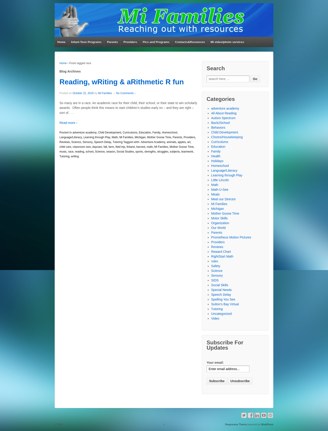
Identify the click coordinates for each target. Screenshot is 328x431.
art (188, 142)
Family (156, 132)
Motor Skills (219, 218)
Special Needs (221, 290)
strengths (150, 151)
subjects (175, 151)
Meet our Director (223, 199)
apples (182, 142)
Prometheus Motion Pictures (231, 237)
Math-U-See (219, 189)
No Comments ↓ (126, 93)
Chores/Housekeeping (227, 137)
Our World (218, 228)
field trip (120, 146)
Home (61, 42)
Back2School (220, 123)
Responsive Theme (236, 424)
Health (215, 156)
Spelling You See (223, 299)
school (90, 151)
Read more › (68, 123)
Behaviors (218, 127)
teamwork (187, 151)
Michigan (140, 137)
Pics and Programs (156, 42)
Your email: (215, 362)
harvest (140, 146)
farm (111, 146)
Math (115, 137)
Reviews (64, 142)
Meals (215, 194)
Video (215, 318)
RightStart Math (222, 256)
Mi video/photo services (227, 42)
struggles (162, 151)
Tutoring (118, 142)
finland (131, 146)
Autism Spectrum (223, 118)
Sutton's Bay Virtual (225, 304)
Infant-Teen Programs (86, 42)
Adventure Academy (153, 142)
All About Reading (223, 113)
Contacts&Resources (190, 42)
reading (79, 151)
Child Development (109, 132)
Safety (215, 266)
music (63, 151)
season (110, 151)
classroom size (82, 146)
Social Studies (125, 151)
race (70, 151)
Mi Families (105, 93)
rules (214, 261)
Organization (220, 223)
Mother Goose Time (159, 137)
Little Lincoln (220, 180)
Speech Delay (102, 142)
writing (75, 156)
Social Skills (219, 285)
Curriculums (130, 132)
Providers (130, 42)
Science (76, 142)
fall (105, 146)
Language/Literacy (70, 137)
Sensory (87, 142)
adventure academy (84, 132)
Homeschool (169, 132)
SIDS (215, 280)
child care (65, 146)
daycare (97, 146)
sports (139, 151)
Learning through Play (96, 137)
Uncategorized (221, 314)
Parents (112, 42)
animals (171, 142)
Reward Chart (221, 251)
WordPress (267, 424)
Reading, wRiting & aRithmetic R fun (121, 82)
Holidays (217, 161)
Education (145, 132)
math (150, 146)
